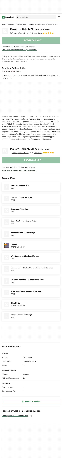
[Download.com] (8, 17)
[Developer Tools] (21, 25)
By (19, 33)
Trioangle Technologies (12, 71)
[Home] (4, 25)
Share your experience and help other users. (19, 50)
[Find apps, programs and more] (36, 17)
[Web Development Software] (36, 25)
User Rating (44, 33)
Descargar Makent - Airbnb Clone (15, 416)
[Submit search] (18, 17)
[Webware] (11, 25)
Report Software (31, 401)
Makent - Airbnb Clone (30, 29)
